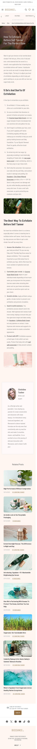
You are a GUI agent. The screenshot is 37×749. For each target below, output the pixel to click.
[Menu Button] (2, 10)
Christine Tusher (22, 391)
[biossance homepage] (10, 10)
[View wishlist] (29, 10)
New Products (30, 16)
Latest (7, 16)
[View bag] (33, 10)
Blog (8, 23)
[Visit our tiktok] (24, 721)
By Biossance (17, 521)
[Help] (17, 745)
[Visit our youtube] (20, 721)
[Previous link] (1, 16)
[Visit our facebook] (7, 721)
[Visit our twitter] (11, 721)
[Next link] (34, 16)
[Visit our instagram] (15, 721)
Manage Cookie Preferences (18, 736)
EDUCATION (7, 32)
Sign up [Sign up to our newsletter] (18, 712)
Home (3, 23)
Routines (17, 16)
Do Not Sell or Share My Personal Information (18, 739)
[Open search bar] (26, 10)
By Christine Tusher (18, 492)
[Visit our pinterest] (29, 721)
